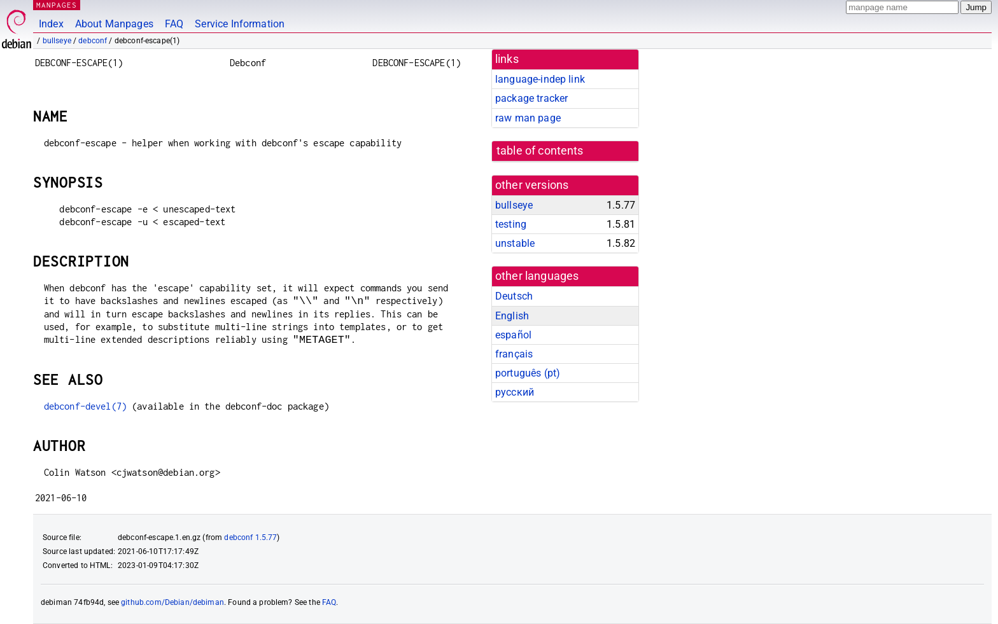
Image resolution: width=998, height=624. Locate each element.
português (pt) (527, 373)
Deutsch (514, 296)
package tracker (531, 98)
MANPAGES (56, 5)
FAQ (174, 24)
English (512, 316)
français (514, 354)
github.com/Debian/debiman (172, 602)
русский (514, 392)
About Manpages (114, 24)
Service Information (240, 24)
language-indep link (540, 79)
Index (51, 24)
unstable (515, 243)
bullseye (57, 40)
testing (510, 224)
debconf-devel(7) (85, 406)
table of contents (540, 150)
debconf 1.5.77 (250, 537)
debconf (92, 40)
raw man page (528, 118)
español (513, 335)
